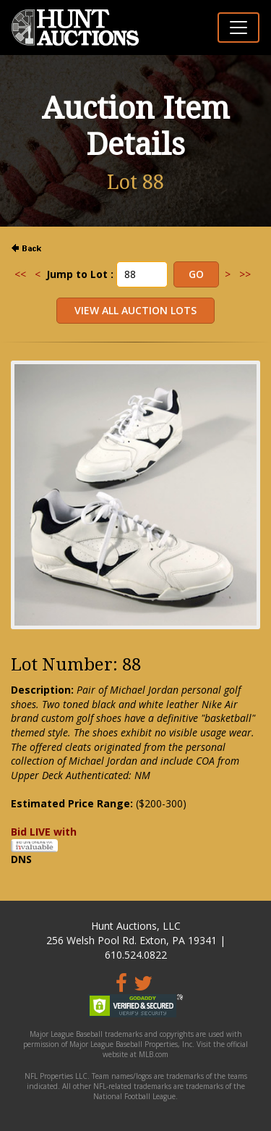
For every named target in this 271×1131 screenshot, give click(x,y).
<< (20, 274)
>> (245, 274)
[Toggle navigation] (238, 27)
